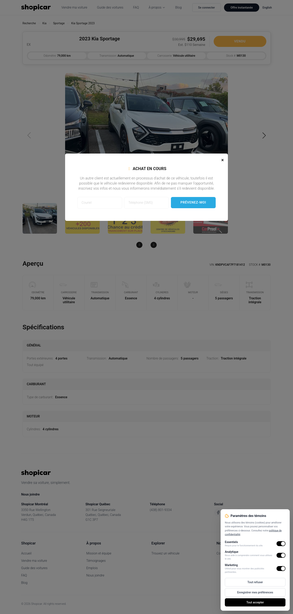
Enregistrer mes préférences (255, 592)
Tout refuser (255, 582)
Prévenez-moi (193, 202)
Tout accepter (255, 602)
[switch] (281, 543)
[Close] (222, 160)
